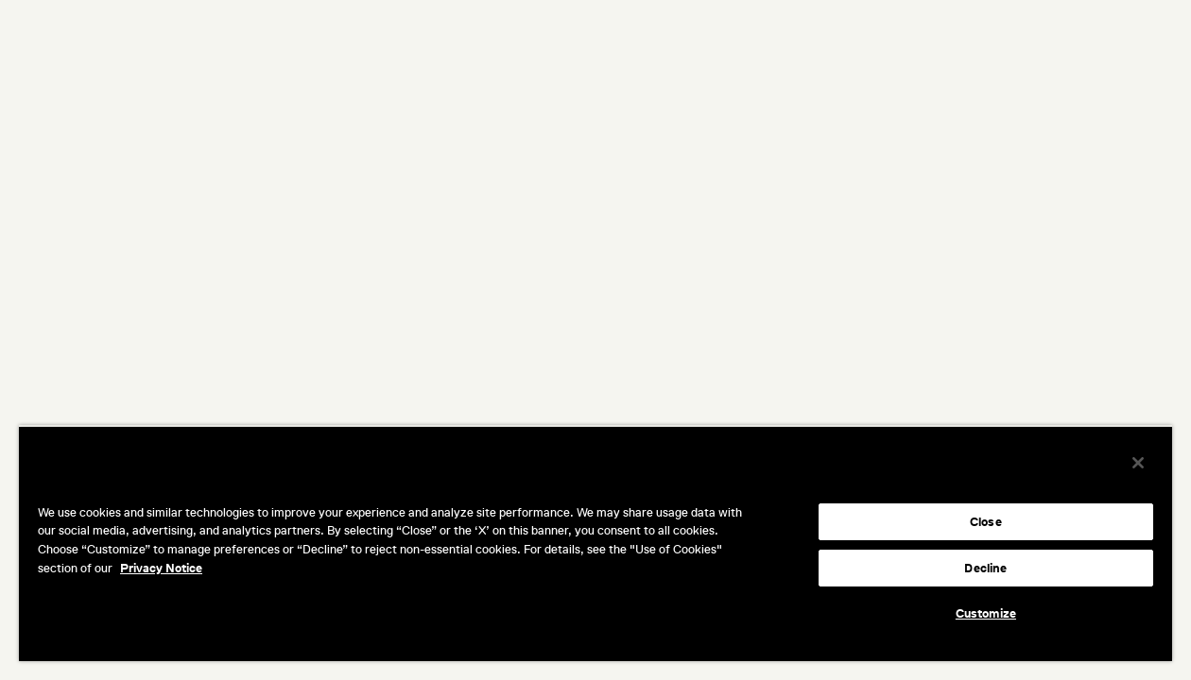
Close (986, 522)
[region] (595, 543)
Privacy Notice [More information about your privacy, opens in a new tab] (161, 568)
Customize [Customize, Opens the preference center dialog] (986, 613)
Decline (985, 568)
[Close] (1138, 463)
